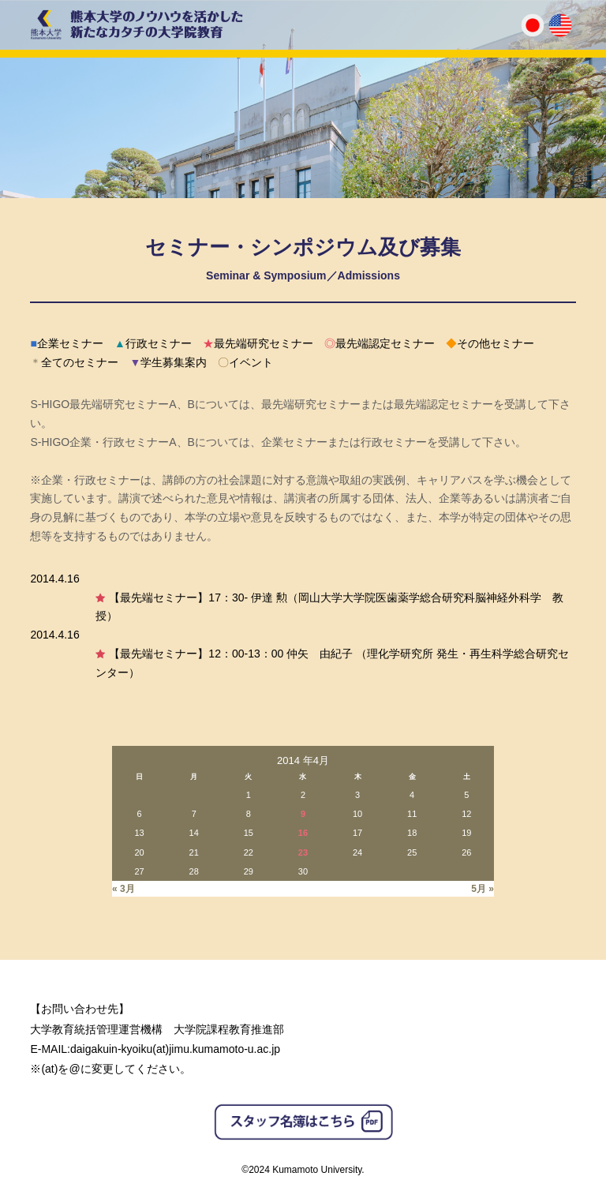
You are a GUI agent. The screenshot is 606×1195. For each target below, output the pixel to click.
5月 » (482, 888)
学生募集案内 (168, 362)
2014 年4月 (303, 760)
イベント (245, 362)
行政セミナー (153, 343)
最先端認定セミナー (379, 343)
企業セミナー (66, 343)
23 (303, 852)
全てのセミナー (74, 362)
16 (303, 832)
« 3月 (123, 888)
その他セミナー (490, 343)
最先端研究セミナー (258, 343)
